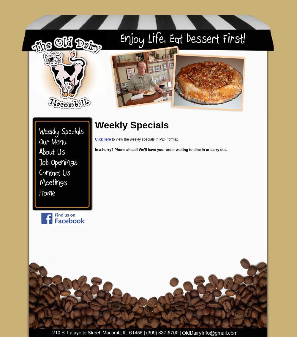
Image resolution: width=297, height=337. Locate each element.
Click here (103, 139)
